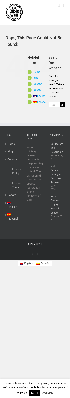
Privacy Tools (15, 185)
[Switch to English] (26, 263)
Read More (47, 393)
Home (36, 71)
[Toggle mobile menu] (64, 5)
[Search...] (54, 104)
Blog (35, 77)
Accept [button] (34, 393)
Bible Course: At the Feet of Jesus (55, 204)
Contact (37, 83)
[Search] (62, 104)
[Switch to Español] (38, 102)
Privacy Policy (15, 171)
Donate (37, 90)
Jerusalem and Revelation (57, 148)
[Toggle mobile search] (59, 5)
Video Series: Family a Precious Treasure (56, 174)
